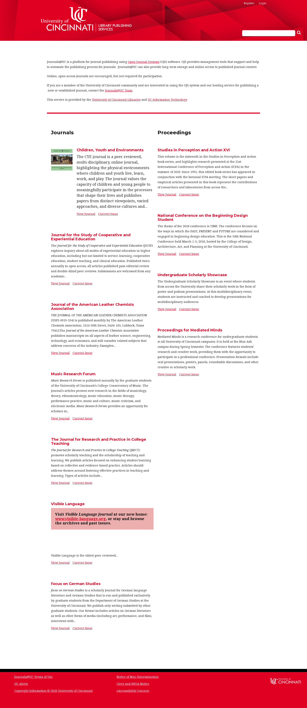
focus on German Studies (75, 584)
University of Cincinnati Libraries (116, 100)
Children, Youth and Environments (110, 150)
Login (262, 3)
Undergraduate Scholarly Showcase (192, 275)
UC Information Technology (167, 100)
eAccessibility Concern (133, 691)
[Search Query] (268, 33)
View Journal (86, 214)
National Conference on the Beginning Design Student (203, 217)
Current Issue (108, 214)
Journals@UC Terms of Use (33, 677)
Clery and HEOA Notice (133, 684)
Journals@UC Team (118, 90)
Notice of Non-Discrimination (138, 677)
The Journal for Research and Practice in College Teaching (98, 441)
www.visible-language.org (80, 518)
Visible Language (68, 504)
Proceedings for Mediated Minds (190, 330)
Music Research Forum (73, 374)
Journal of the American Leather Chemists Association (92, 306)
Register (249, 3)
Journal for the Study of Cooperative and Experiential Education (91, 237)
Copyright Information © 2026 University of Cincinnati (53, 691)
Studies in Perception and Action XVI (194, 150)
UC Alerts (21, 684)
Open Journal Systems (143, 62)
